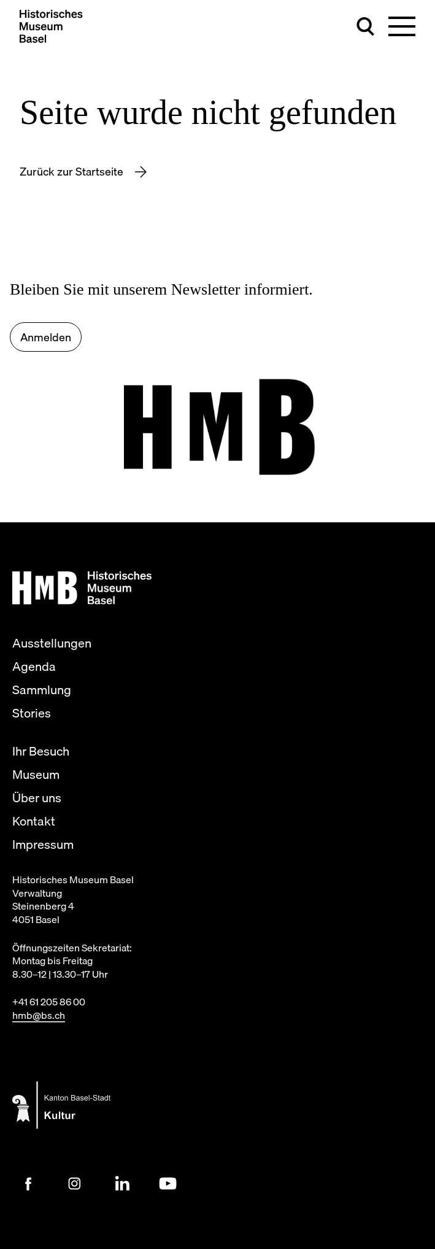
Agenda (34, 666)
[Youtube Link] (168, 1184)
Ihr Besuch (40, 751)
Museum (36, 774)
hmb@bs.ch (38, 1015)
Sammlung (41, 690)
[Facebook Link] (28, 1184)
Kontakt (33, 821)
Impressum (43, 844)
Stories (31, 713)
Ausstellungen (51, 643)
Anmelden (45, 337)
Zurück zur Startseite (73, 171)
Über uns (36, 798)
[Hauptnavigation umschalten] (401, 26)
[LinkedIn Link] (121, 1184)
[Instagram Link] (75, 1184)
